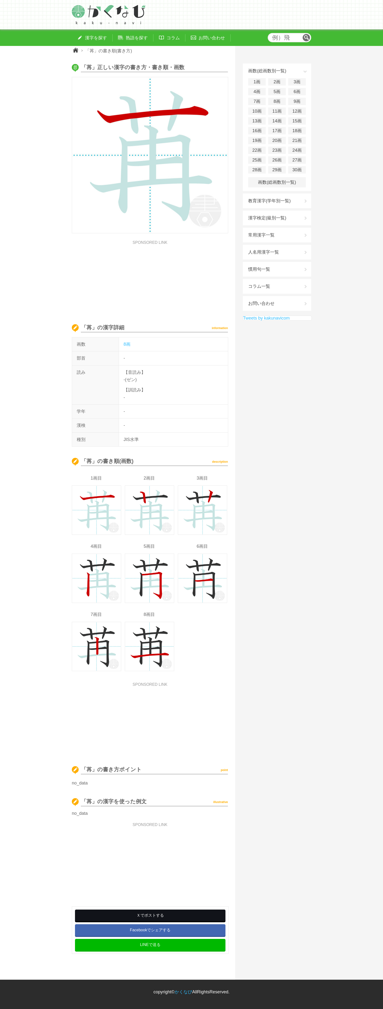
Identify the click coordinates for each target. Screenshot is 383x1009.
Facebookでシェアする (150, 930)
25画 (257, 160)
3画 (297, 81)
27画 (297, 160)
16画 (257, 130)
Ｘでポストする (150, 915)
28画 (257, 169)
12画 (297, 111)
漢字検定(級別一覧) (267, 217)
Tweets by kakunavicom (266, 318)
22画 (257, 150)
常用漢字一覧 (261, 235)
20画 (277, 140)
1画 (257, 81)
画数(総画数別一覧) (277, 182)
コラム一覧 (259, 286)
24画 (297, 150)
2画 (277, 81)
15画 (297, 120)
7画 (257, 101)
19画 (257, 140)
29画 (277, 169)
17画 (277, 130)
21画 (297, 140)
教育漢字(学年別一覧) (269, 200)
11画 (277, 111)
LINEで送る (150, 945)
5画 (277, 91)
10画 (257, 111)
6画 (297, 91)
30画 (297, 169)
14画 (277, 120)
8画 (127, 344)
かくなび (183, 991)
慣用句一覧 (259, 269)
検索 (306, 37)
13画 (257, 120)
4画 (257, 91)
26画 (277, 160)
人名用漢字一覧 (263, 252)
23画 (277, 150)
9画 (297, 101)
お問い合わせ (261, 303)
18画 (297, 130)
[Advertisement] (150, 279)
